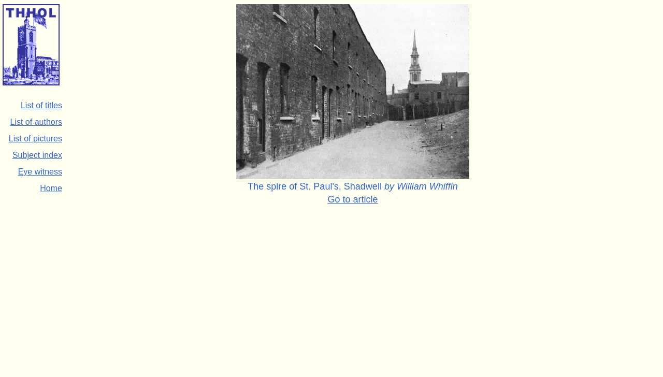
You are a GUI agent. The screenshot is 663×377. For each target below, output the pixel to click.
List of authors (36, 122)
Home (51, 188)
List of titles (41, 105)
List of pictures (35, 138)
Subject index (37, 155)
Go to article (353, 199)
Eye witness (40, 171)
